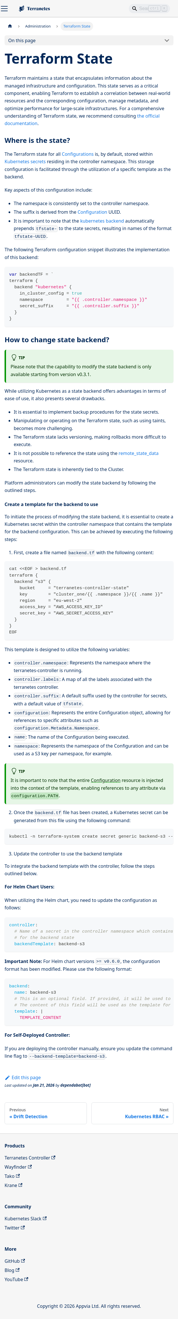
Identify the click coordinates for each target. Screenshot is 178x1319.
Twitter (15, 1228)
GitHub (15, 1261)
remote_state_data (139, 453)
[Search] (149, 8)
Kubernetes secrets (25, 161)
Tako (12, 1176)
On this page (22, 40)
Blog (12, 1270)
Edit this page (23, 1077)
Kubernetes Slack (26, 1218)
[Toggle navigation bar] (4, 8)
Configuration (92, 212)
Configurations (77, 154)
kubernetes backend (102, 221)
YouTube (16, 1279)
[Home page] (10, 26)
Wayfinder (18, 1167)
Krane (13, 1185)
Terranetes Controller (30, 1158)
